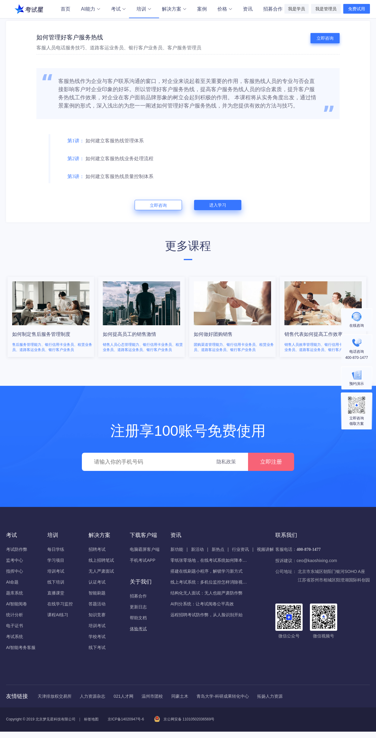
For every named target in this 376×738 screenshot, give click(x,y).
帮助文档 (138, 617)
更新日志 (138, 606)
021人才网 (123, 696)
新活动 (197, 549)
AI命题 (12, 582)
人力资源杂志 (92, 696)
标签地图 (91, 719)
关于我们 (141, 582)
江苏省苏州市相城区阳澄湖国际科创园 (334, 579)
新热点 (218, 549)
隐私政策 (226, 461)
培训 (144, 9)
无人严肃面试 (101, 571)
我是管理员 (326, 8)
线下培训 (55, 582)
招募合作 (273, 9)
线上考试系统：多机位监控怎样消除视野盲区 (209, 582)
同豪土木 (179, 696)
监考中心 (14, 560)
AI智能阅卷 (16, 603)
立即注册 (271, 462)
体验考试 (138, 628)
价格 (224, 9)
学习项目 (55, 560)
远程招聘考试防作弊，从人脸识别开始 (206, 614)
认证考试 (97, 582)
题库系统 (14, 593)
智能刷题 (97, 593)
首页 (65, 9)
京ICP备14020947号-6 (126, 719)
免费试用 (356, 8)
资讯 (248, 9)
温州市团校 (152, 696)
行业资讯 (240, 549)
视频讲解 (265, 549)
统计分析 (14, 614)
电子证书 (14, 625)
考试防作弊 (16, 549)
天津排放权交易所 (55, 696)
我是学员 (296, 8)
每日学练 (55, 549)
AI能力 (90, 9)
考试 (118, 9)
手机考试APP (142, 560)
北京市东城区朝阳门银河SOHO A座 (331, 571)
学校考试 (97, 636)
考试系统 (14, 636)
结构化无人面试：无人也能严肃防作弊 (206, 593)
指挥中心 (14, 571)
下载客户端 (143, 535)
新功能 (176, 549)
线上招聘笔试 (101, 560)
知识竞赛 (97, 614)
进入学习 (217, 205)
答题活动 (97, 603)
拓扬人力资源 (270, 696)
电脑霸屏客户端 (144, 549)
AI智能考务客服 (20, 647)
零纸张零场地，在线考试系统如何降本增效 (209, 560)
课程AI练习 (57, 614)
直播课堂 (55, 593)
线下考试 (97, 647)
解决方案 (174, 9)
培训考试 (55, 571)
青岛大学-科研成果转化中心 (222, 696)
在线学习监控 (60, 603)
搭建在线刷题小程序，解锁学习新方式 (206, 571)
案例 (202, 9)
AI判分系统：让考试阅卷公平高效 (202, 603)
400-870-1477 (309, 549)
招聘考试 (97, 549)
